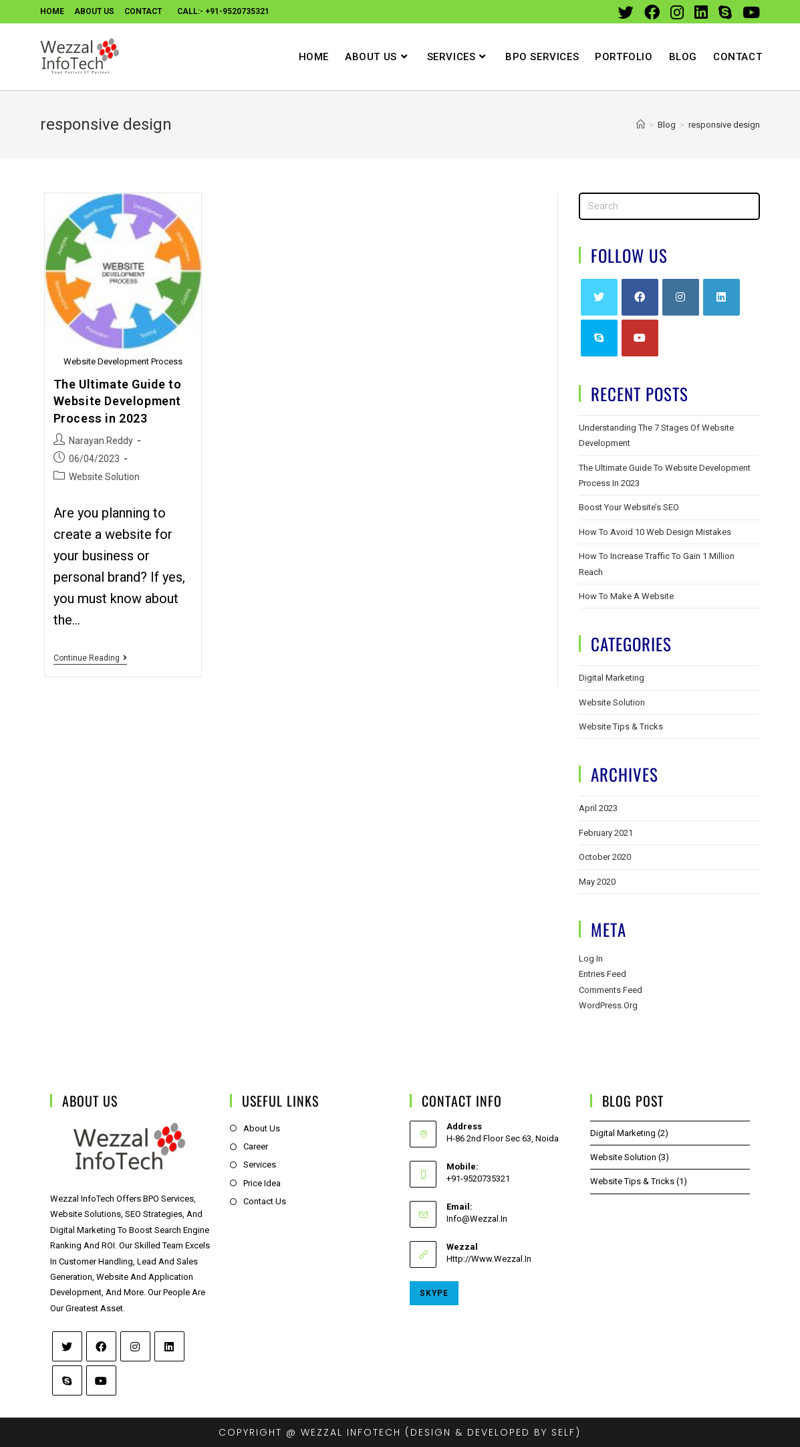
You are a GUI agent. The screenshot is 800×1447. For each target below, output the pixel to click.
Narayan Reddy (101, 440)
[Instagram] (680, 297)
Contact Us (264, 1201)
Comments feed (610, 990)
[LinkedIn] (721, 297)
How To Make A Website (626, 596)
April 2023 (598, 808)
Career (255, 1146)
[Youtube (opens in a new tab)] (748, 12)
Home (52, 11)
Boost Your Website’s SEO (629, 507)
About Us (94, 11)
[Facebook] (640, 297)
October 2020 (605, 857)
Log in (591, 959)
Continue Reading (90, 658)
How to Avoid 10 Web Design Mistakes (655, 532)
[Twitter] (599, 297)
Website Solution (104, 476)
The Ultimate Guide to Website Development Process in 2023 (117, 401)
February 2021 (606, 833)
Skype (434, 1293)
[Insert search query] (670, 206)
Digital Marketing (611, 678)
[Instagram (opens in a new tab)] (677, 12)
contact (143, 11)
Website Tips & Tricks (621, 726)
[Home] (640, 125)
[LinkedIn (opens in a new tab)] (701, 12)
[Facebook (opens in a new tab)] (652, 12)
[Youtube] (640, 338)
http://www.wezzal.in (488, 1259)
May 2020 (597, 882)
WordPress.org (608, 1005)
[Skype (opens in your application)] (725, 12)
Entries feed (602, 974)
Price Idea (262, 1183)
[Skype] (599, 338)
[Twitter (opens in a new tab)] (626, 12)
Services (259, 1164)
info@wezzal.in (476, 1219)
